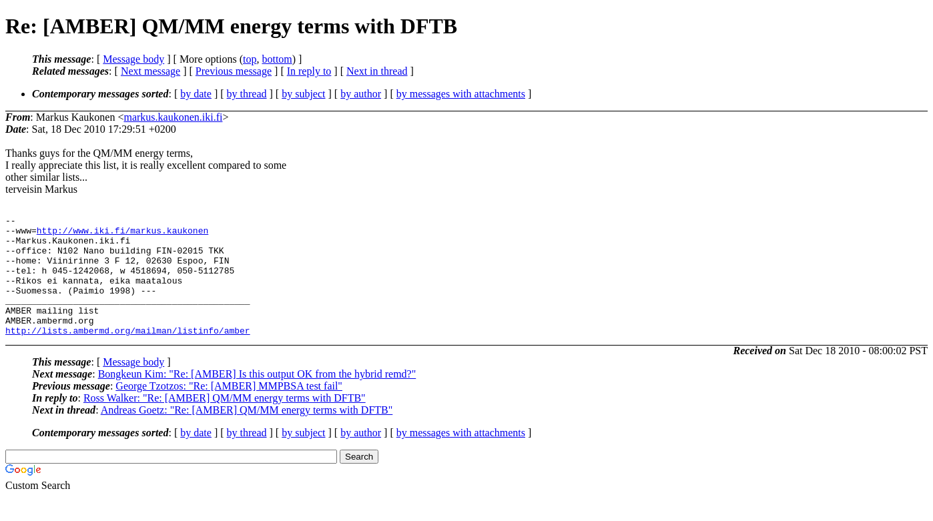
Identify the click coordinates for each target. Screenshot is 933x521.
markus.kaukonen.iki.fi (172, 117)
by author (360, 93)
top (249, 59)
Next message (150, 71)
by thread (247, 93)
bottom (277, 59)
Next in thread (377, 71)
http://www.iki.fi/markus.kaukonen (122, 234)
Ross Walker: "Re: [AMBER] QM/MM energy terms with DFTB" (224, 422)
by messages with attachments (460, 93)
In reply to (309, 71)
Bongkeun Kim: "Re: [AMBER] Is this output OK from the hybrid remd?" (257, 398)
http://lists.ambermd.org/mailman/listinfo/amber (127, 354)
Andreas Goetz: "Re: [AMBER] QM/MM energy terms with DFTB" (247, 434)
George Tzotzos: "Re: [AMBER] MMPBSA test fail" (228, 410)
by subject (303, 93)
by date (196, 93)
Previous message (234, 71)
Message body (133, 59)
